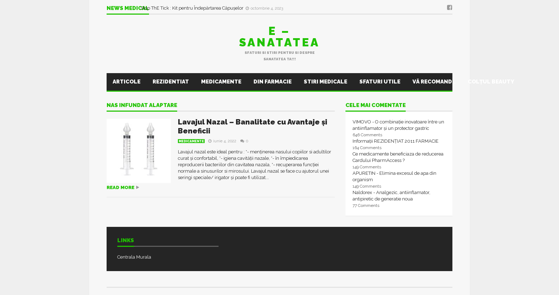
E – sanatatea (279, 36)
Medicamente (221, 81)
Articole (126, 81)
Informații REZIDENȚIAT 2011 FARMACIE (396, 141)
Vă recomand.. (434, 81)
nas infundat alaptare (142, 105)
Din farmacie (272, 81)
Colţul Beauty (491, 81)
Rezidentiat (171, 81)
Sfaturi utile (379, 81)
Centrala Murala (134, 257)
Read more (120, 187)
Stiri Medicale (325, 81)
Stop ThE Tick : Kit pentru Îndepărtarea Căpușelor (192, 8)
